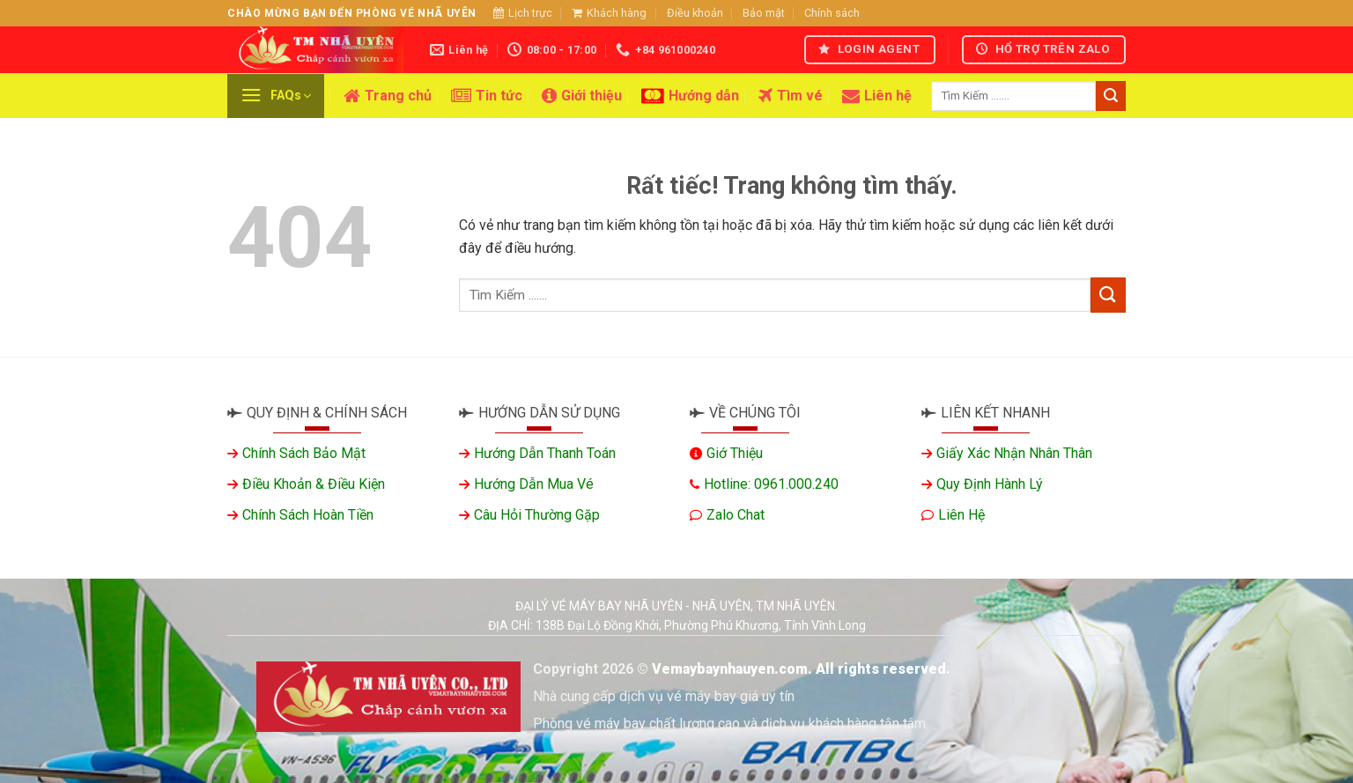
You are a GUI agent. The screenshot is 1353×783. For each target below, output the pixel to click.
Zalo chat (735, 514)
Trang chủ (388, 96)
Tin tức (486, 96)
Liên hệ (877, 96)
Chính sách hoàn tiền (307, 514)
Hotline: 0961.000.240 (771, 484)
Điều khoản (695, 12)
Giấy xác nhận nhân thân (1014, 453)
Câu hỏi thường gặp (537, 514)
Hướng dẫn (690, 96)
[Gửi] (1111, 96)
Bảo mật (764, 12)
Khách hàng (609, 12)
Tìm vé (790, 96)
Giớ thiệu (734, 453)
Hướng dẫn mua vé (534, 484)
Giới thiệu (582, 96)
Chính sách (832, 12)
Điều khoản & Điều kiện (313, 484)
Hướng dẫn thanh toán (545, 453)
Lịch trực (522, 12)
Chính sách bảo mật (304, 453)
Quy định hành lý (989, 484)
